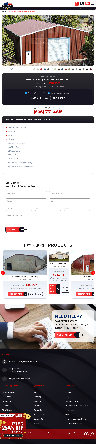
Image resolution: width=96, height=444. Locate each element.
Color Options (70, 414)
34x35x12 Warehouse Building (71, 277)
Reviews (37, 405)
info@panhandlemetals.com (19, 379)
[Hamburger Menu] (92, 4)
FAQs (67, 397)
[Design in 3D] (39, 98)
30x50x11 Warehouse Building (25, 277)
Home (4, 11)
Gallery (68, 392)
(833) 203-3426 (15, 372)
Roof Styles (69, 410)
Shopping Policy (71, 432)
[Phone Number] (82, 4)
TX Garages (6, 401)
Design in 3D (38, 418)
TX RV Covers (7, 410)
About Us (37, 401)
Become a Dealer (40, 414)
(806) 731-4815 (48, 111)
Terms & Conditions (58, 432)
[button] (15, 229)
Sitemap (37, 423)
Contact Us (38, 410)
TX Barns (5, 405)
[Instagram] (92, 434)
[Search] (77, 4)
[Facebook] (86, 434)
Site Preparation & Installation (76, 405)
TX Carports (6, 397)
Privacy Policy (46, 432)
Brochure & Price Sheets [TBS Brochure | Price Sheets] (74, 423)
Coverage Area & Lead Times (76, 418)
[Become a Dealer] (87, 4)
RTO (35, 392)
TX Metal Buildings (9, 392)
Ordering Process (71, 401)
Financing (37, 397)
